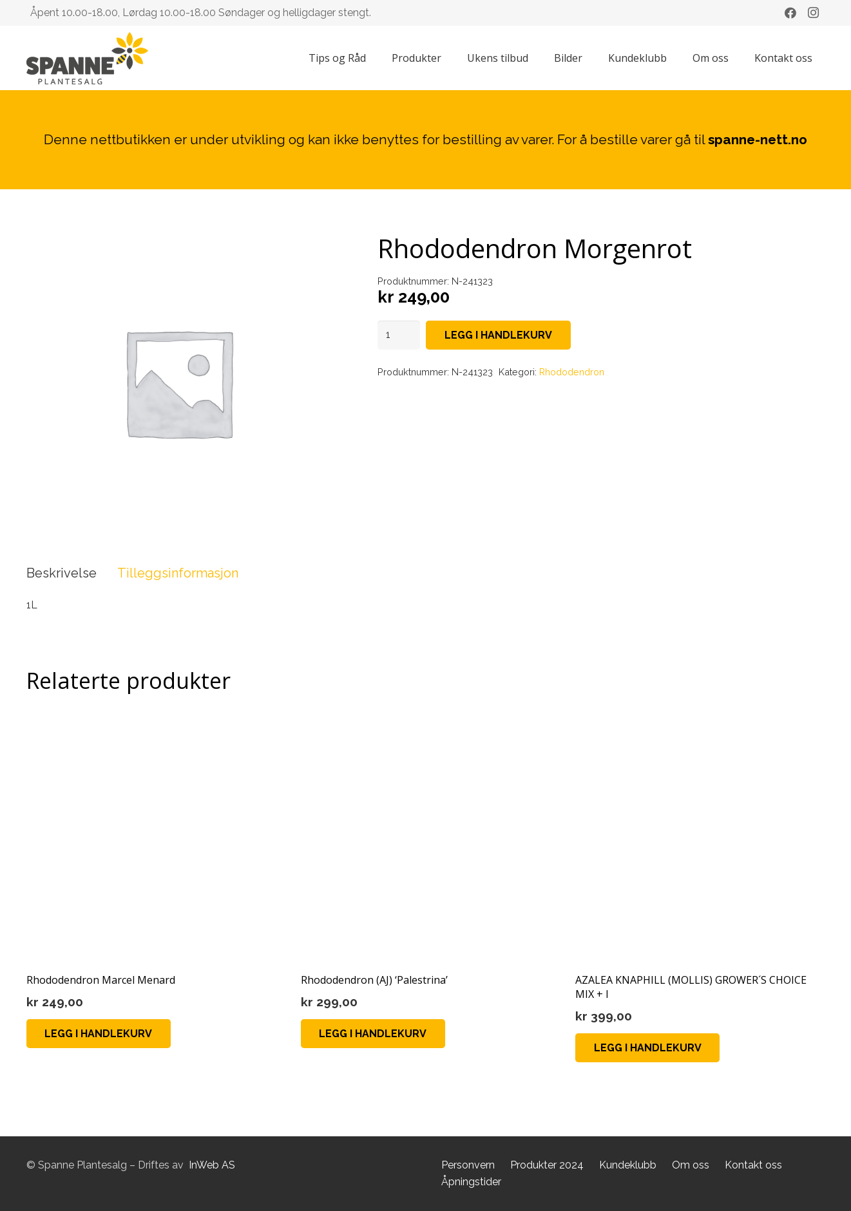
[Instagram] (813, 12)
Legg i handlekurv (498, 335)
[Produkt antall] (399, 335)
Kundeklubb (627, 1165)
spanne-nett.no (757, 139)
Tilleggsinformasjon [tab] (177, 573)
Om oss (690, 1165)
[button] (98, 1033)
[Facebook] (790, 12)
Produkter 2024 (547, 1165)
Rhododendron (571, 371)
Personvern (468, 1165)
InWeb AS (212, 1165)
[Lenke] (87, 58)
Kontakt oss (753, 1165)
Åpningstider (471, 1182)
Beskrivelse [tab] (61, 573)
